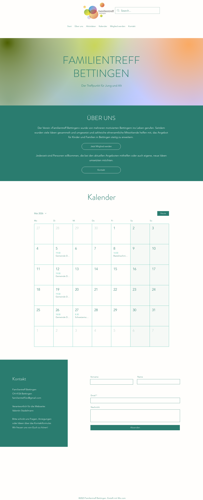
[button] (91, 26)
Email (93, 395)
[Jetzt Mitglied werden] (101, 146)
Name (140, 377)
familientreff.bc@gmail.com (26, 397)
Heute (163, 213)
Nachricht (95, 407)
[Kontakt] (101, 170)
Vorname (94, 377)
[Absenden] (135, 427)
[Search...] (137, 10)
